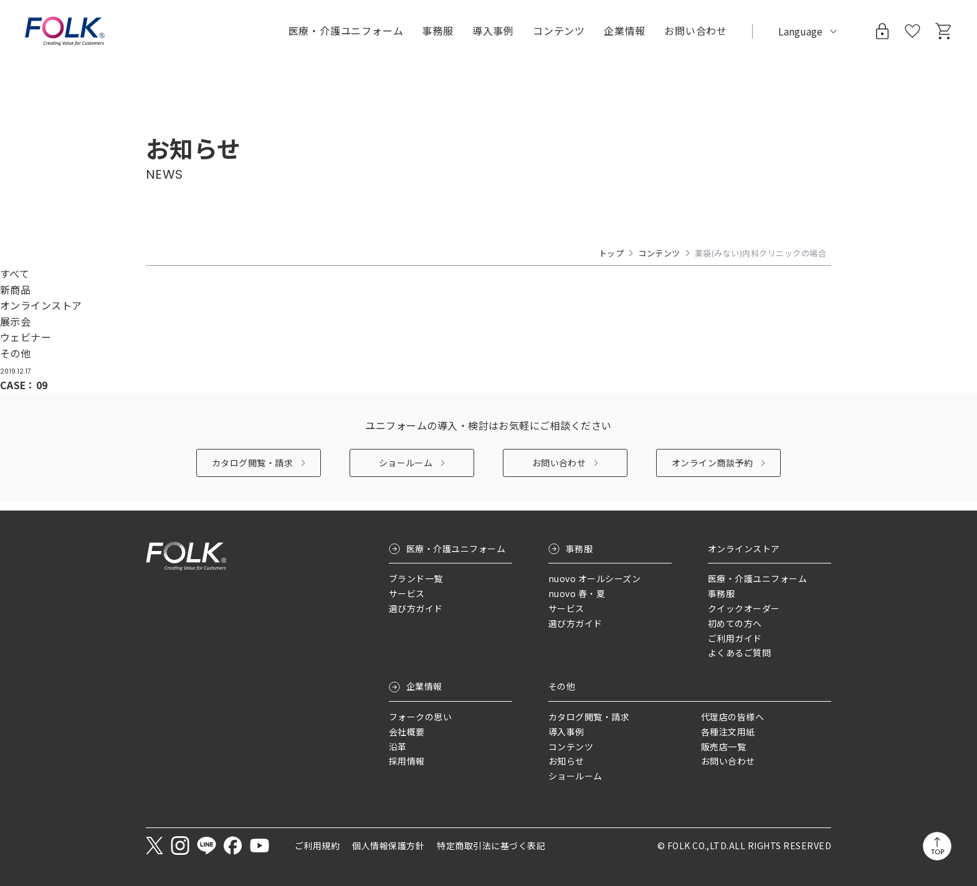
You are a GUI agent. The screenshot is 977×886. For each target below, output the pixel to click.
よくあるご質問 (739, 653)
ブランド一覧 (416, 579)
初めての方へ (735, 623)
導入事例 (493, 30)
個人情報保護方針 (388, 845)
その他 (15, 353)
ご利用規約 (317, 845)
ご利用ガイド (735, 638)
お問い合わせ (559, 471)
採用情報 (407, 761)
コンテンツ (559, 30)
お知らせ (566, 761)
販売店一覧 (723, 746)
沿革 (398, 746)
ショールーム (406, 471)
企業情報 (424, 687)
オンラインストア (41, 305)
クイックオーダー (744, 609)
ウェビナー (25, 336)
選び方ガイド (416, 609)
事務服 (579, 548)
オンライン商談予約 (712, 471)
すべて (14, 273)
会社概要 (407, 731)
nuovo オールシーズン (594, 579)
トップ (611, 253)
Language (800, 31)
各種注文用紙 (728, 731)
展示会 (15, 321)
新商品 (15, 289)
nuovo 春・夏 (576, 594)
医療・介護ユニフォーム (455, 548)
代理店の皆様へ (732, 717)
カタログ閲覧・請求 (252, 471)
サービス (407, 594)
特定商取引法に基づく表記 (491, 845)
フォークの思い (420, 717)
